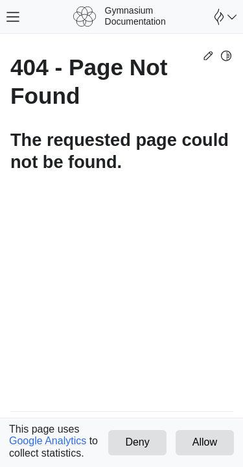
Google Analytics (47, 440)
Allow (204, 442)
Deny (137, 442)
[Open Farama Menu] (223, 17)
